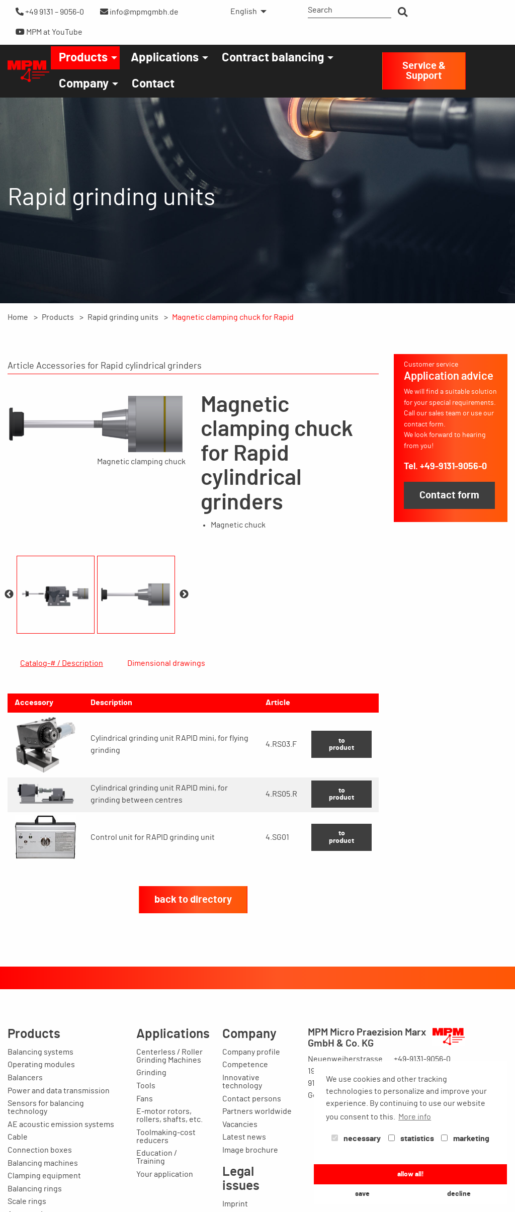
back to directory (193, 968)
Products (83, 58)
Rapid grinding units (123, 317)
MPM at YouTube (49, 32)
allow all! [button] (410, 1174)
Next (184, 594)
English (243, 12)
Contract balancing (273, 58)
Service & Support (424, 71)
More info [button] (414, 1117)
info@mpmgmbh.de (139, 12)
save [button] (362, 1193)
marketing (465, 1139)
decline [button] (459, 1193)
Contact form (449, 495)
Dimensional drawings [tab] (166, 663)
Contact (153, 84)
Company (84, 84)
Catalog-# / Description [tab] (61, 663)
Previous (9, 594)
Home (18, 317)
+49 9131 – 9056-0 (50, 12)
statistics (411, 1139)
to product (341, 812)
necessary (356, 1139)
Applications (165, 58)
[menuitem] (245, 11)
